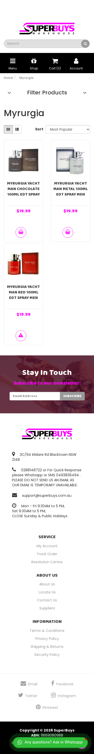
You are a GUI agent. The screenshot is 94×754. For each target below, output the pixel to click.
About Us (47, 584)
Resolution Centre (47, 561)
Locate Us (47, 592)
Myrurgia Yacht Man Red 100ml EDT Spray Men (23, 292)
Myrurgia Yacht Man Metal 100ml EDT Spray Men (70, 189)
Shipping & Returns (47, 646)
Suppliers (47, 608)
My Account (47, 545)
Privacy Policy (47, 638)
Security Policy (47, 654)
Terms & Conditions (47, 630)
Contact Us (47, 600)
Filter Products (47, 93)
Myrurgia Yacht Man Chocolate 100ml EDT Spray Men (23, 192)
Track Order (47, 553)
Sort (38, 129)
